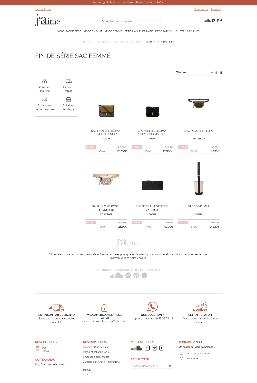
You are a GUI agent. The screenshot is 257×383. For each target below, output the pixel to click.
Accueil (87, 42)
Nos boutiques (46, 342)
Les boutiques (43, 9)
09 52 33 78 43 (193, 358)
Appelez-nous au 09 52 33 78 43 (152, 318)
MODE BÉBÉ (73, 31)
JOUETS (179, 31)
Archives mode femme (128, 42)
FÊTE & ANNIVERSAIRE (139, 31)
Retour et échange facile (96, 352)
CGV (85, 374)
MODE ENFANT (93, 31)
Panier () (216, 9)
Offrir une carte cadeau (53, 364)
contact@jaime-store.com (199, 353)
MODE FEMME (113, 31)
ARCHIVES (193, 31)
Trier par (181, 72)
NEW (60, 31)
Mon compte (201, 9)
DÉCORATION (163, 31)
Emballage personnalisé (96, 357)
